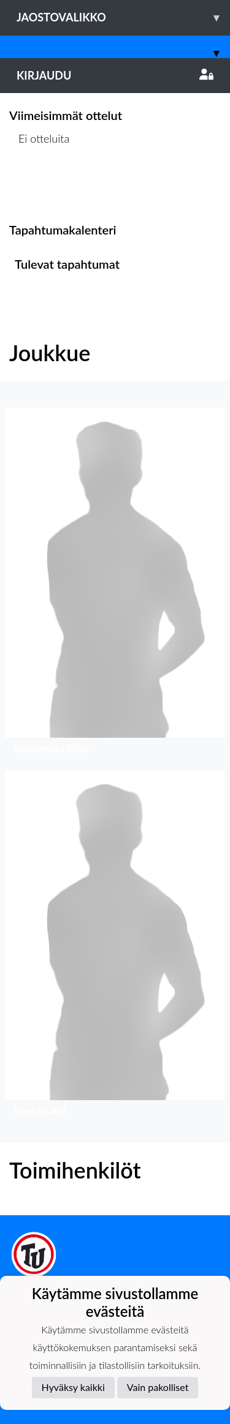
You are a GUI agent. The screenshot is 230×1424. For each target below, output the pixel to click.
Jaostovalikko (123, 17)
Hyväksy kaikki (73, 1387)
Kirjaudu (115, 75)
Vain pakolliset (158, 1387)
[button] (115, 584)
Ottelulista (39, 186)
